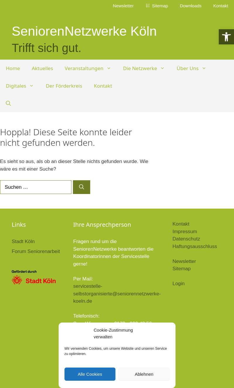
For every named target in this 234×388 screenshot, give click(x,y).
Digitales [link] (23, 86)
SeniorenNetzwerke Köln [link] (84, 31)
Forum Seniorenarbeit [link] (36, 251)
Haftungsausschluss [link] (194, 246)
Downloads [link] (190, 5)
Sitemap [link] (181, 268)
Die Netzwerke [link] (147, 68)
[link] (226, 36)
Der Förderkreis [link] (64, 85)
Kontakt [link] (220, 5)
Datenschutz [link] (186, 239)
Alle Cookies (90, 374)
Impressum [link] (184, 231)
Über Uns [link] (194, 68)
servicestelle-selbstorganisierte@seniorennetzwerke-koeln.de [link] (117, 293)
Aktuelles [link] (42, 68)
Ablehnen (144, 374)
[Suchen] (81, 187)
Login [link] (178, 283)
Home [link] (13, 68)
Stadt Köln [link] (23, 241)
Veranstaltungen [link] (91, 68)
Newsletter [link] (123, 5)
